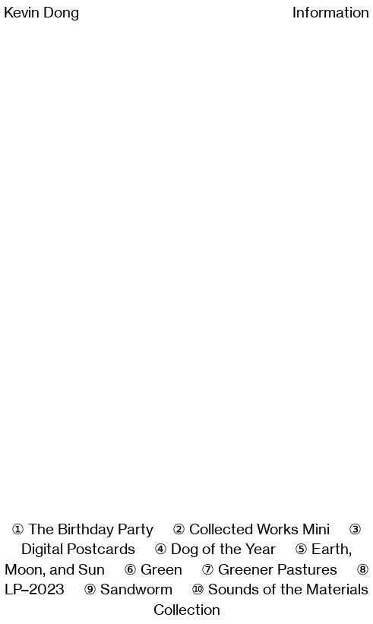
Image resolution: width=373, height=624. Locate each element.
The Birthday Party (90, 529)
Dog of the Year (223, 549)
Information (330, 12)
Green (161, 569)
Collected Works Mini (259, 529)
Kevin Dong (41, 12)
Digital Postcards (78, 549)
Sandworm (136, 589)
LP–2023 (35, 589)
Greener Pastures (277, 569)
